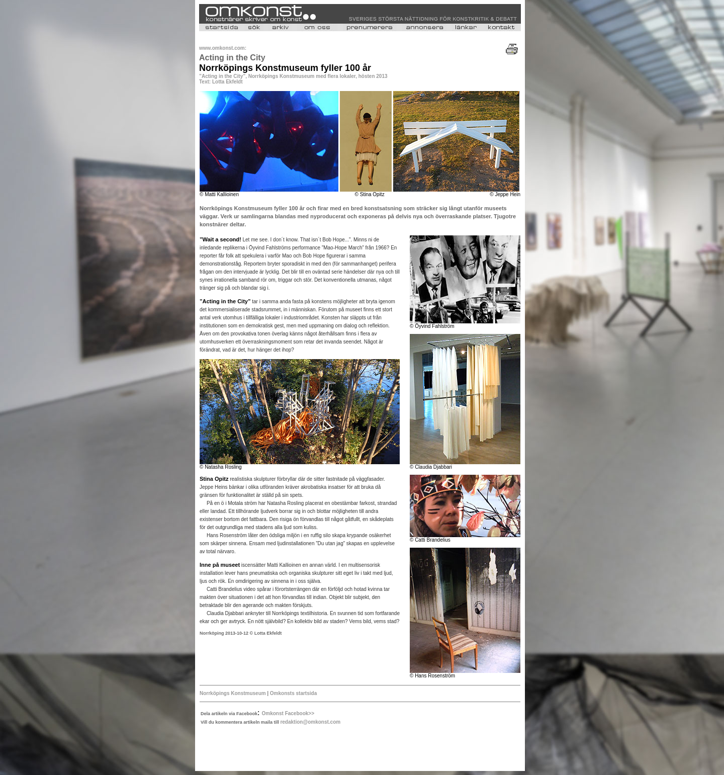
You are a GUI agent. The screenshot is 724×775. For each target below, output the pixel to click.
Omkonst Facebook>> (288, 713)
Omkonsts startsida (293, 693)
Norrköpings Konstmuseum (233, 693)
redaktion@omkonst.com (310, 722)
